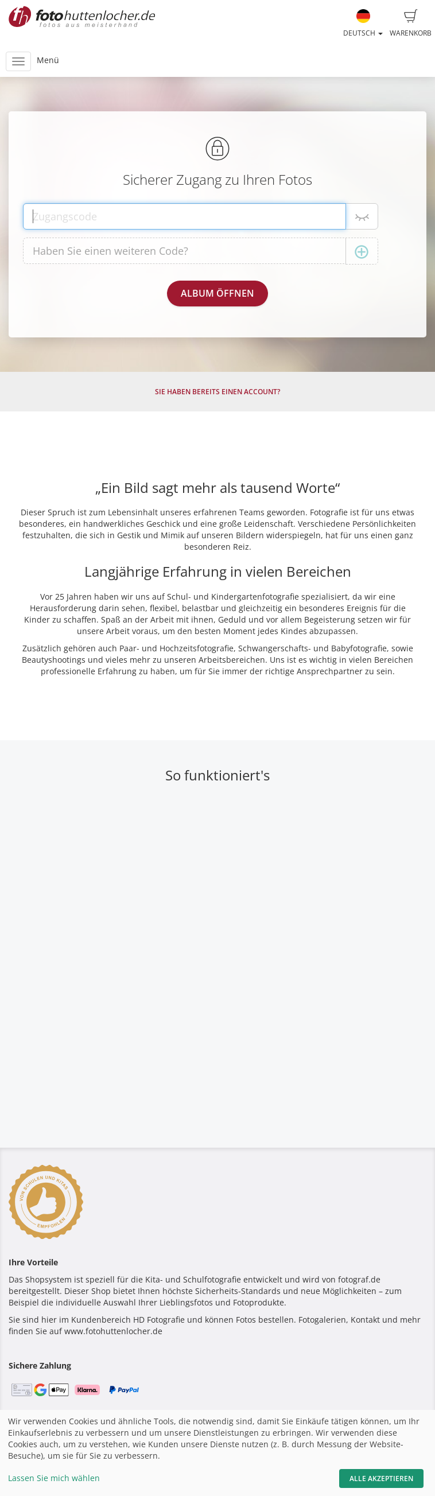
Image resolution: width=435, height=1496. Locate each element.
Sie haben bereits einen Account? (217, 392)
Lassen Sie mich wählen (54, 1477)
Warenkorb (411, 23)
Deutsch (363, 23)
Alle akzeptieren (381, 1478)
